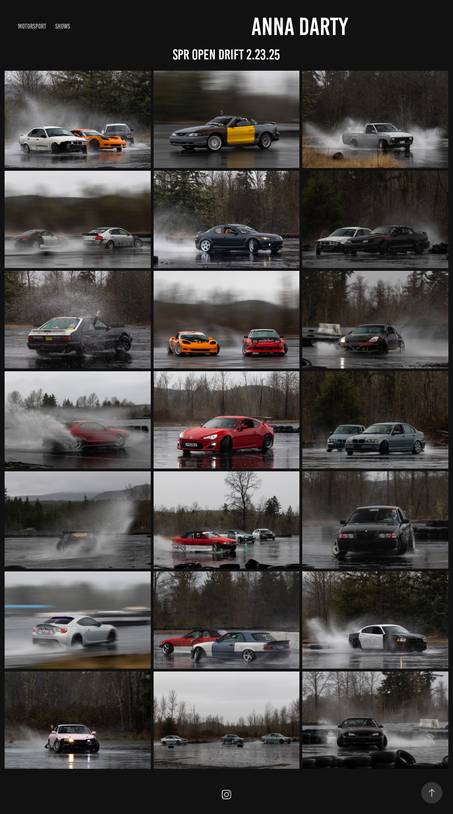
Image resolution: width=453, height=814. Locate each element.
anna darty (299, 26)
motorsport (32, 26)
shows (62, 26)
